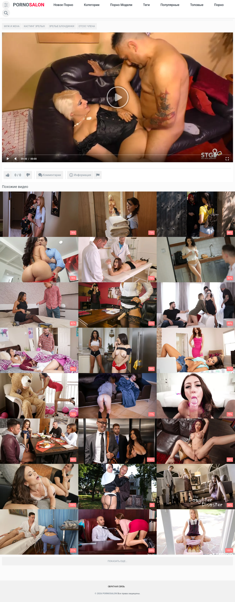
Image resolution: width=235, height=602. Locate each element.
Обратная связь (116, 586)
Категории (91, 5)
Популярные (169, 5)
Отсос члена (87, 26)
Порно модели (121, 5)
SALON (28, 5)
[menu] (6, 5)
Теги (146, 5)
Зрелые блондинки (61, 26)
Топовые (196, 5)
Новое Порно (63, 5)
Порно (219, 5)
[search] (6, 13)
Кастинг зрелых (34, 26)
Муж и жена (12, 26)
